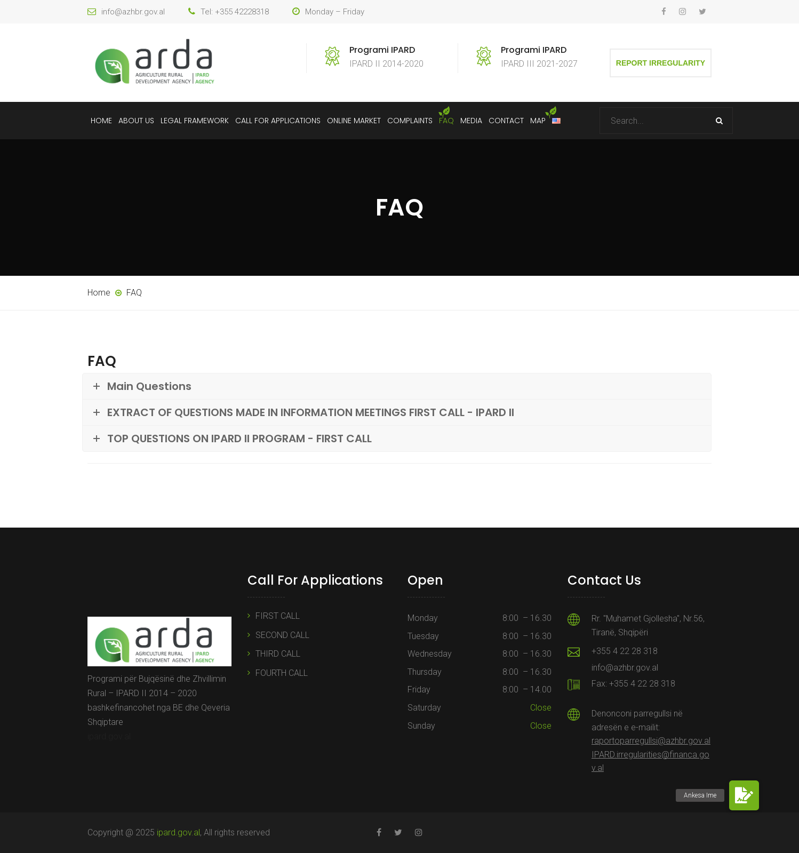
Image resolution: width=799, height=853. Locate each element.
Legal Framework (195, 120)
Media (471, 120)
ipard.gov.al (109, 736)
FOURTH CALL (281, 673)
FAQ (446, 120)
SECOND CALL (282, 635)
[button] (744, 795)
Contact (506, 120)
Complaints (410, 120)
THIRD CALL (277, 654)
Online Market (354, 120)
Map (538, 120)
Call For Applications (278, 120)
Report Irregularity (660, 63)
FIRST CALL (277, 616)
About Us (136, 120)
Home (101, 120)
